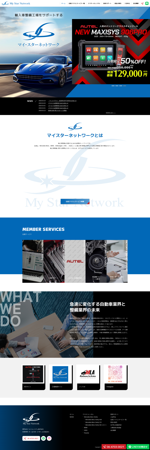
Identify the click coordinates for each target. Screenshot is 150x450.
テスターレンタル (88, 414)
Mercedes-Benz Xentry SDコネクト (96, 425)
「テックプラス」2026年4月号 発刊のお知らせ (62, 100)
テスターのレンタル (94, 3)
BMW (85, 427)
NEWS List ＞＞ (111, 112)
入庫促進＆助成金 (115, 427)
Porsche (86, 433)
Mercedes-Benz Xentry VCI (93, 422)
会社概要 (136, 3)
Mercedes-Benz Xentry (91, 417)
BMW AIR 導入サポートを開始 (57, 110)
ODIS (85, 430)
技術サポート (107, 3)
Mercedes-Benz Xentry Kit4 (93, 419)
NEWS (72, 417)
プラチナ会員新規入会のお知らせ (58, 103)
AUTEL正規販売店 (115, 425)
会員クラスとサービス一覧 (77, 3)
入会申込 (127, 3)
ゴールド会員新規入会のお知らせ (58, 105)
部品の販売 (118, 3)
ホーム (63, 3)
